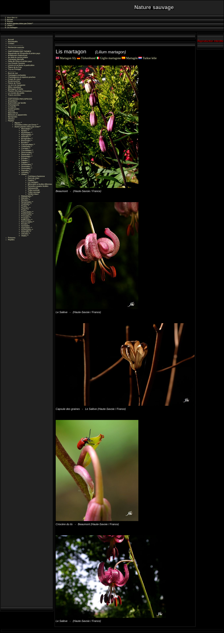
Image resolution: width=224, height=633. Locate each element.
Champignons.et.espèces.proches (21, 77)
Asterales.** (26, 137)
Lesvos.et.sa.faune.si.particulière (21, 65)
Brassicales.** (26, 141)
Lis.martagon (33, 182)
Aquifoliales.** (26, 133)
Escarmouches (14, 81)
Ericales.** (25, 158)
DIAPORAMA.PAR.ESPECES (20, 99)
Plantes (11, 121)
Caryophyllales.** (28, 144)
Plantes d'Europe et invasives (20, 91)
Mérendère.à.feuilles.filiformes (40, 184)
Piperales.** (26, 208)
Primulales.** (26, 216)
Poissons (11, 238)
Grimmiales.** (26, 168)
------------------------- (15, 45)
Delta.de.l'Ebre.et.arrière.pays (20, 61)
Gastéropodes (13, 109)
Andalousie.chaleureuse (17, 55)
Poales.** (25, 210)
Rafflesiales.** (26, 220)
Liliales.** (25, 174)
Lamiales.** (25, 172)
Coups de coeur (14, 79)
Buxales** (25, 143)
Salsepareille (33, 188)
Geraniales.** (26, 166)
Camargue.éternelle (16, 59)
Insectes (11, 111)
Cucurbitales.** (27, 150)
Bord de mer (13, 73)
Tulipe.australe (34, 190)
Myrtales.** (25, 200)
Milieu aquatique (14, 87)
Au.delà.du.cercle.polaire (18, 57)
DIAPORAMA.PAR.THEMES (19, 51)
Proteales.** (26, 218)
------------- (12, 71)
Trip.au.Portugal (14, 69)
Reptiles (11, 240)
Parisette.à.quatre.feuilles (38, 186)
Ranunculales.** (27, 222)
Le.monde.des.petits (16, 93)
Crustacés (12, 107)
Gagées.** (32, 180)
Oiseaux (11, 119)
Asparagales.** (27, 135)
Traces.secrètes (14, 95)
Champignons (13, 105)
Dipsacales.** (26, 154)
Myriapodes (12, 117)
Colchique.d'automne (36, 176)
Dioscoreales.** (27, 152)
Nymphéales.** (27, 202)
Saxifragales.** (27, 230)
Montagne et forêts (15, 89)
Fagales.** (25, 162)
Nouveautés (13, 41)
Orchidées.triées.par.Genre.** (26, 125)
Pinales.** (25, 206)
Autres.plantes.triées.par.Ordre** (28, 127)
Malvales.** (25, 198)
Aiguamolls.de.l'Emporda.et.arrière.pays (24, 53)
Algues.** (18, 123)
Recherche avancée (16, 47)
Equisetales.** (27, 156)
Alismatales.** (26, 129)
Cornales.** (25, 148)
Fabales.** (25, 160)
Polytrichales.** (27, 214)
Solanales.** (26, 232)
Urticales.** (25, 234)
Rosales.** (25, 224)
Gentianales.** (27, 164)
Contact (11, 43)
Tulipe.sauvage (34, 192)
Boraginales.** (27, 139)
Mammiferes (13, 113)
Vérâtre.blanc (33, 194)
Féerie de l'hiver (14, 83)
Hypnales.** (26, 170)
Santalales (25, 226)
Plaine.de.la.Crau (15, 67)
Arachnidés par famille (17, 103)
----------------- (13, 97)
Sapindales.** (26, 228)
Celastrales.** (26, 146)
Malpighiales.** (27, 196)
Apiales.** (25, 131)
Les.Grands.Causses (16, 63)
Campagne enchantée (17, 75)
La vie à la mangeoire (16, 85)
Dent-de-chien (33, 178)
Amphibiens (12, 101)
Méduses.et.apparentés (17, 115)
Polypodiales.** (27, 212)
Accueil (11, 39)
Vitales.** (24, 236)
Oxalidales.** (26, 204)
